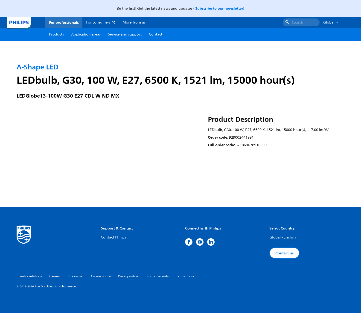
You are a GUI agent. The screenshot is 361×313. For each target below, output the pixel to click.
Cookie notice (101, 276)
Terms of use (185, 276)
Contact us (284, 253)
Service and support (125, 34)
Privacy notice (128, 276)
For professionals (64, 22)
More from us (134, 22)
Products (56, 34)
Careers (55, 276)
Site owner (76, 276)
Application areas (86, 34)
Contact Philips (113, 237)
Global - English (282, 237)
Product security (157, 276)
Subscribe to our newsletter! (219, 8)
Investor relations (29, 276)
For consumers (100, 22)
